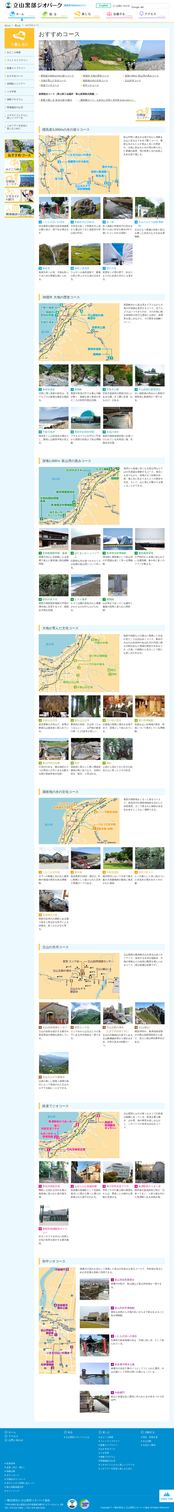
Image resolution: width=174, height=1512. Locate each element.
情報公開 (10, 1471)
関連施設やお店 (108, 1461)
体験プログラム (108, 1457)
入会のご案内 (149, 1445)
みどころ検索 (106, 1437)
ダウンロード (12, 1475)
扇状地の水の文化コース (95, 80)
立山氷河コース (133, 80)
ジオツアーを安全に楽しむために (116, 1468)
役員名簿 (10, 1463)
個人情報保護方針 (15, 1487)
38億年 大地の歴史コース (96, 75)
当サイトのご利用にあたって (20, 1483)
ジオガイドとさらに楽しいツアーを (117, 1464)
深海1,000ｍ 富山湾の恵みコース (142, 75)
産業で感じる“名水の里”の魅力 (56, 100)
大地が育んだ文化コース (53, 80)
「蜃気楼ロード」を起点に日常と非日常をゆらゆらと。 (107, 100)
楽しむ (18, 25)
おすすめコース (32, 25)
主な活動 (146, 1441)
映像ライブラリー (109, 1445)
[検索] (144, 7)
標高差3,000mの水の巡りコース (57, 75)
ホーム (8, 25)
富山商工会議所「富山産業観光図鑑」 (76, 94)
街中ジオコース (91, 85)
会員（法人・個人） (16, 1467)
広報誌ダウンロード (16, 1479)
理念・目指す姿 (150, 1437)
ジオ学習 (104, 1453)
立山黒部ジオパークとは (77, 1437)
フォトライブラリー (110, 1441)
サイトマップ (12, 1491)
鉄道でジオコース (50, 85)
